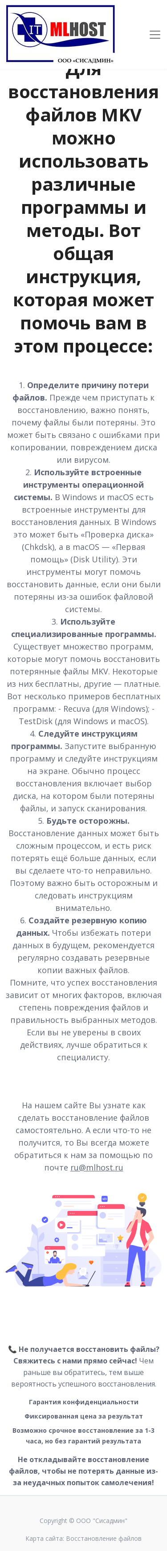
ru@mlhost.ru (96, 1167)
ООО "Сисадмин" (101, 1520)
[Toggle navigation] (155, 34)
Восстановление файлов (104, 1538)
